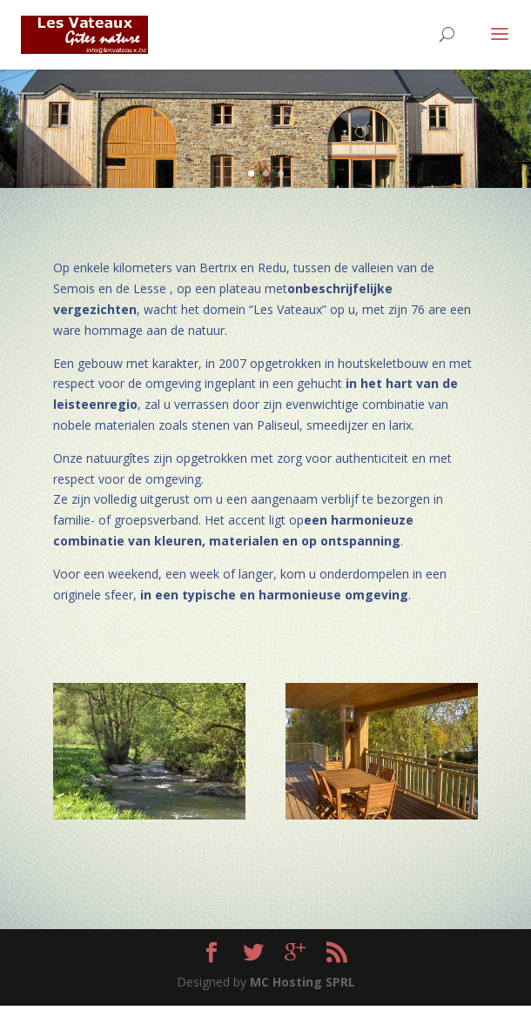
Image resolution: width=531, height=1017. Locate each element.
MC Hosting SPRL (302, 982)
